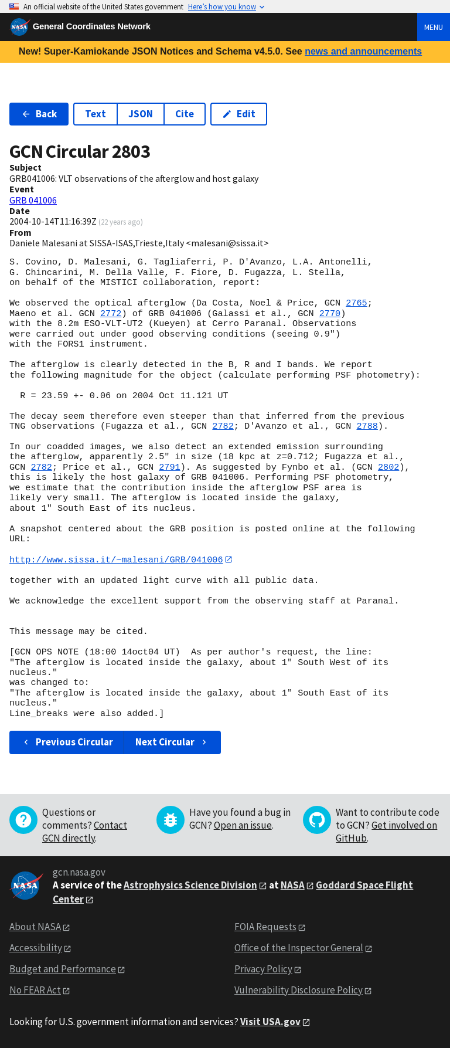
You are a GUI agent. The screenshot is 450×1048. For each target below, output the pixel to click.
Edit (238, 113)
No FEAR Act (35, 989)
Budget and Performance (62, 969)
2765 (356, 303)
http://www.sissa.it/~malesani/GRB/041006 (116, 559)
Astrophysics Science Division (190, 885)
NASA (293, 885)
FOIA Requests (265, 927)
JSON (140, 113)
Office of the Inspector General (298, 948)
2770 (329, 314)
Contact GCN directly (84, 831)
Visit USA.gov (270, 1021)
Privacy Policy (263, 969)
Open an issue (243, 825)
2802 (388, 467)
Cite (184, 113)
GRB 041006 (33, 200)
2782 (222, 426)
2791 (169, 467)
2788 (366, 426)
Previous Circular (67, 742)
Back (39, 113)
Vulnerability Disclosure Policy (298, 989)
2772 (110, 314)
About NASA (35, 927)
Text (95, 113)
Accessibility (35, 948)
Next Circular (172, 742)
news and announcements (363, 51)
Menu (433, 27)
